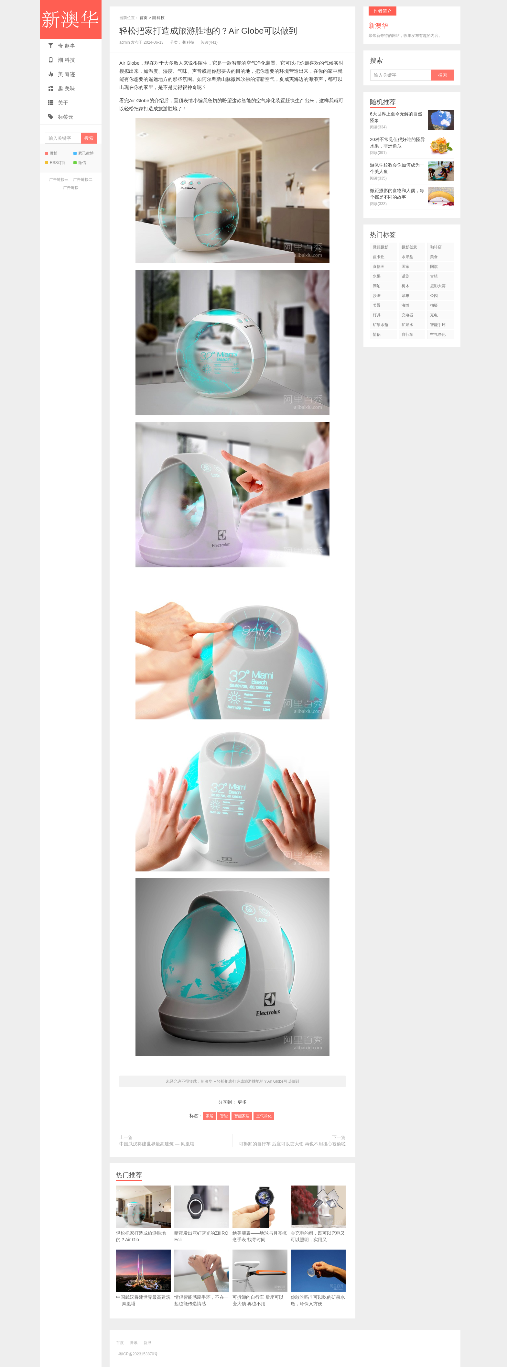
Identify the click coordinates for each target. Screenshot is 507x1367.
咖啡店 (436, 247)
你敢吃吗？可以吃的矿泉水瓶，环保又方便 (318, 1278)
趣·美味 (61, 88)
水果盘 (407, 257)
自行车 (407, 334)
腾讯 (133, 1342)
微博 (51, 153)
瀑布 (405, 295)
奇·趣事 (61, 46)
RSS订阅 (55, 162)
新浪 (147, 1342)
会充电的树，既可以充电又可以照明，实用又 (318, 1214)
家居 (209, 1116)
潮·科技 (61, 60)
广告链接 (71, 187)
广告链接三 (59, 179)
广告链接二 (82, 179)
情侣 (377, 334)
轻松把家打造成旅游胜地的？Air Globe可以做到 (208, 31)
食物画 (378, 266)
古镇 (434, 276)
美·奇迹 (61, 74)
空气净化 (264, 1116)
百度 (120, 1342)
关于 (58, 102)
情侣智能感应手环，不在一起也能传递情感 (201, 1278)
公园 (434, 295)
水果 (377, 276)
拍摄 (434, 305)
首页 (143, 18)
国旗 (434, 266)
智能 (224, 1116)
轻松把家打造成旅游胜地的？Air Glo (143, 1214)
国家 (405, 266)
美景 (377, 305)
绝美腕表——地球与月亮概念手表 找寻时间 (259, 1214)
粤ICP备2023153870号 (138, 1354)
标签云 (60, 117)
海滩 (405, 305)
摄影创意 (409, 247)
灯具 (377, 315)
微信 (79, 162)
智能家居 (242, 1116)
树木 (405, 286)
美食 (434, 257)
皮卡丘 (378, 257)
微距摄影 (380, 247)
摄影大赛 (438, 286)
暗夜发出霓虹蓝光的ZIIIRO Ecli (201, 1214)
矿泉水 (407, 325)
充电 (434, 315)
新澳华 (71, 19)
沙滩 (377, 295)
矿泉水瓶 (380, 325)
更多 (242, 1102)
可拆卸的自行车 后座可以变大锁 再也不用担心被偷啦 (292, 1143)
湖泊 (377, 286)
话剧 (405, 276)
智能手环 (438, 325)
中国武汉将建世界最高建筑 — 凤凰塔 (156, 1143)
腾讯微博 (83, 153)
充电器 (407, 315)
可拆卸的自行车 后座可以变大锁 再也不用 (259, 1278)
